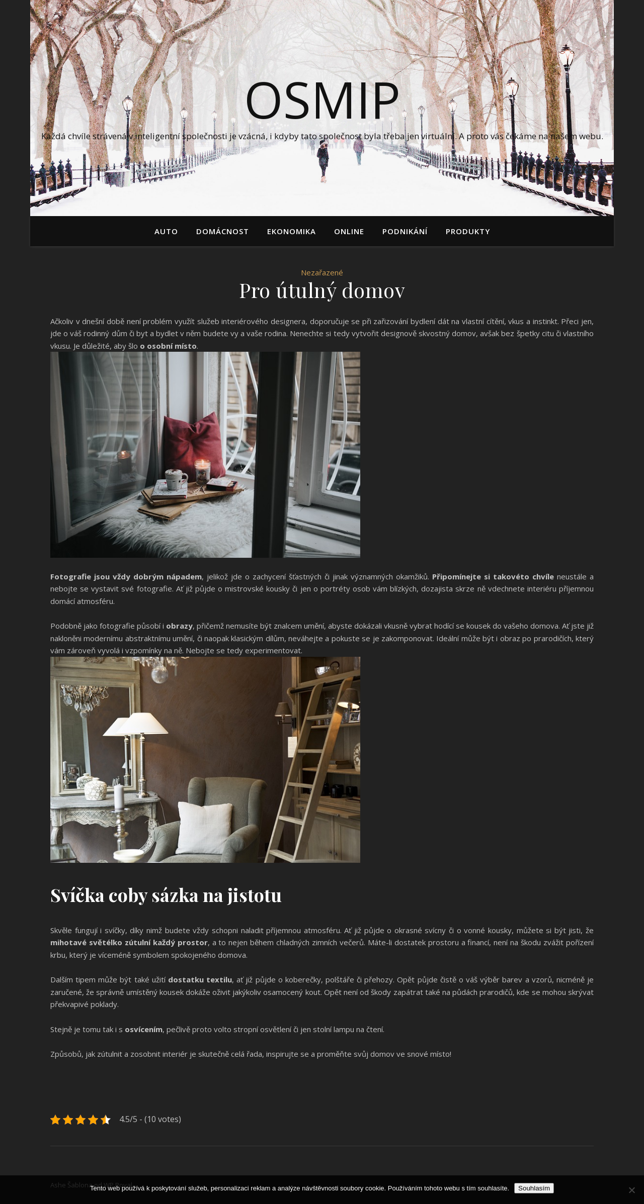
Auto (166, 231)
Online (349, 231)
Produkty (468, 231)
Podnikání (405, 231)
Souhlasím (534, 1188)
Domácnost (222, 231)
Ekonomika (291, 231)
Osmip (322, 99)
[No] (631, 1190)
